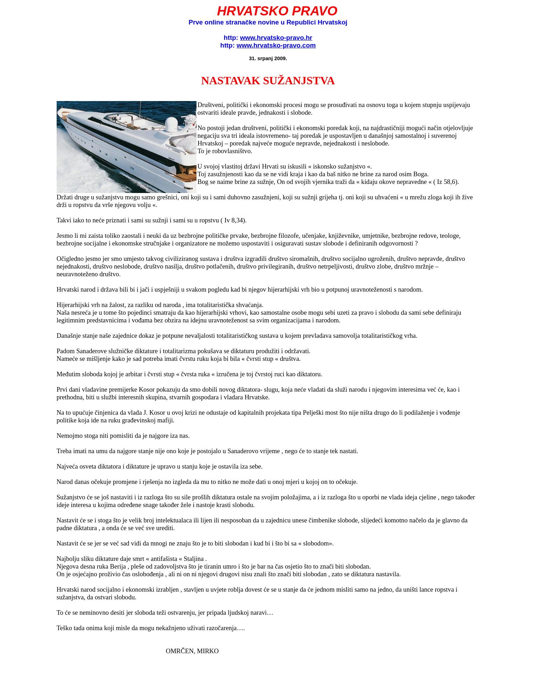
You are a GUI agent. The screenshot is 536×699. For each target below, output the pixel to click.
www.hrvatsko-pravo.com (276, 45)
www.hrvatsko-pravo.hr (276, 37)
